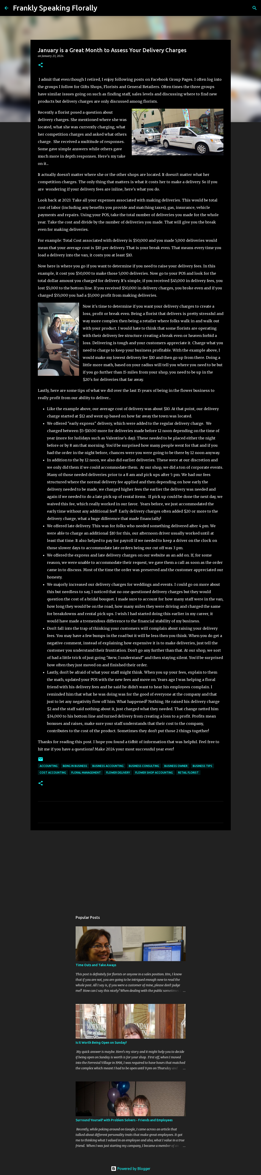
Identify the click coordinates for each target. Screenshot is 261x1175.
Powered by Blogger (130, 1169)
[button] (40, 65)
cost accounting (53, 772)
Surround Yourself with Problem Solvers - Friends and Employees (124, 1120)
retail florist (188, 772)
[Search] (104, 8)
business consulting (144, 765)
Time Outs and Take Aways (96, 965)
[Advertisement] (131, 869)
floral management (86, 772)
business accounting (108, 765)
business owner (175, 765)
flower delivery (118, 772)
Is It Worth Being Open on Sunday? (101, 1042)
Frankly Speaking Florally (55, 8)
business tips (202, 765)
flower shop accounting (154, 772)
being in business (75, 765)
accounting (49, 765)
